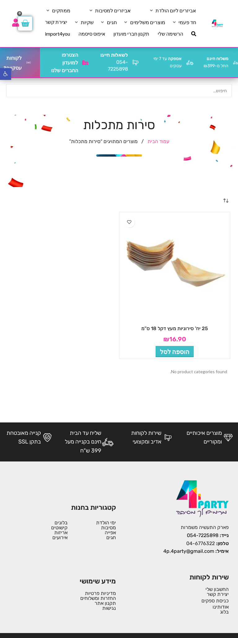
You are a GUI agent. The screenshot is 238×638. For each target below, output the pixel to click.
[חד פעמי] (183, 22)
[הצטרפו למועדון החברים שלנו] (85, 62)
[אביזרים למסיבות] (109, 10)
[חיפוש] (193, 34)
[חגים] (108, 22)
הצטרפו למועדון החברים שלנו (64, 62)
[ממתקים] (57, 10)
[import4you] (57, 34)
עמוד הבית (157, 141)
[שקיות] (84, 22)
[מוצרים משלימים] (144, 22)
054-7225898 (202, 535)
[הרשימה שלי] (170, 34)
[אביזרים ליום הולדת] (172, 10)
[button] (175, 351)
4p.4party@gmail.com (188, 551)
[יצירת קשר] (56, 22)
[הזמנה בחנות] (225, 201)
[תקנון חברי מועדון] (131, 34)
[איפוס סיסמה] (91, 34)
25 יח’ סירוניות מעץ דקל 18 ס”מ (174, 328)
